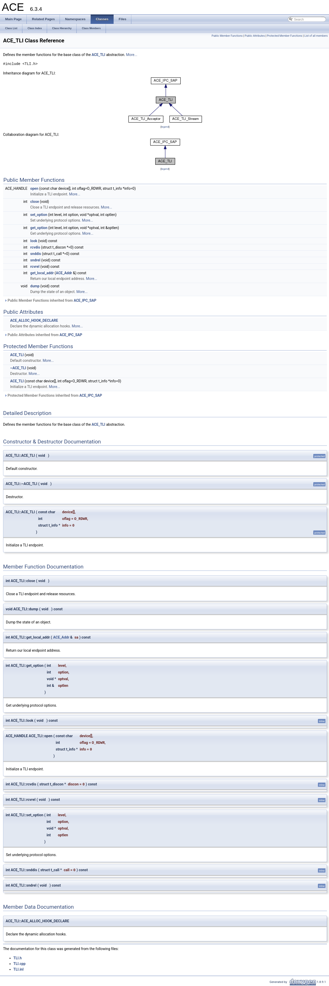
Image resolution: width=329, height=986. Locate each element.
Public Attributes (255, 35)
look (33, 241)
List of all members (316, 35)
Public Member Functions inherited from (50, 300)
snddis (35, 254)
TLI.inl (18, 969)
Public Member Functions (227, 35)
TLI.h (17, 958)
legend (165, 126)
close (34, 202)
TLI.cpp (19, 964)
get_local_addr (42, 273)
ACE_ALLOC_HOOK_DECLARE (34, 320)
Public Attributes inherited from (43, 335)
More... (131, 55)
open (34, 188)
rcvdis (35, 247)
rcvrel (35, 266)
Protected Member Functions (284, 35)
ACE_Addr (64, 273)
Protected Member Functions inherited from (53, 395)
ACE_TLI (98, 55)
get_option (39, 228)
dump (35, 286)
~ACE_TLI (18, 368)
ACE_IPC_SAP (85, 300)
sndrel (35, 260)
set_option (38, 215)
